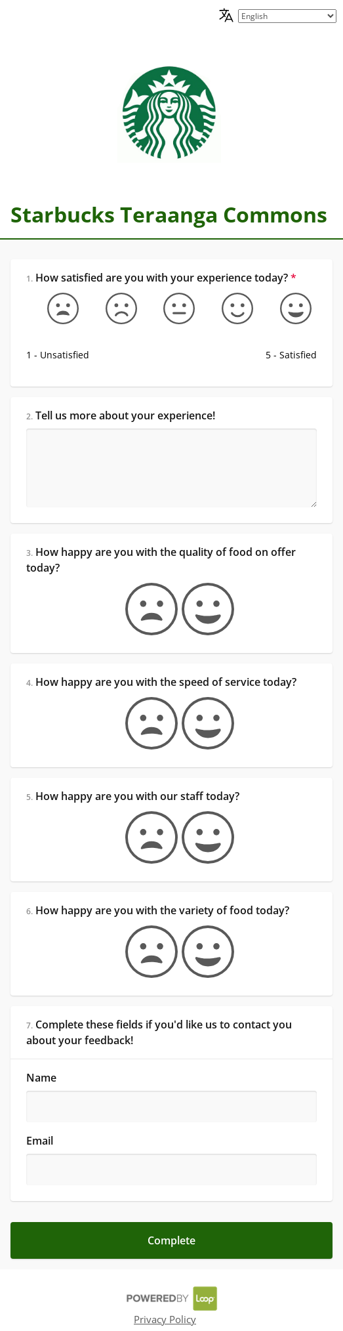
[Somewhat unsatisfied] (113, 308)
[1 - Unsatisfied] (55, 308)
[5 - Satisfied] (288, 308)
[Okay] (171, 308)
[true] (200, 609)
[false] (143, 609)
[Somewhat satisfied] (229, 308)
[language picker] (287, 16)
